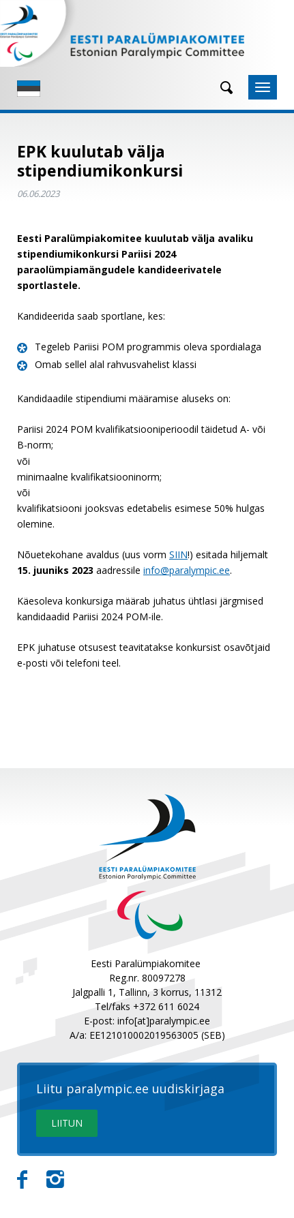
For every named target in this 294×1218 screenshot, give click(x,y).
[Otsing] (222, 87)
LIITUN (67, 1122)
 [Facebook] (22, 1180)
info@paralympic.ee (186, 570)
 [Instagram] (55, 1180)
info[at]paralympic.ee (163, 1020)
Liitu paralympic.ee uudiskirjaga (130, 1089)
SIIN (178, 554)
